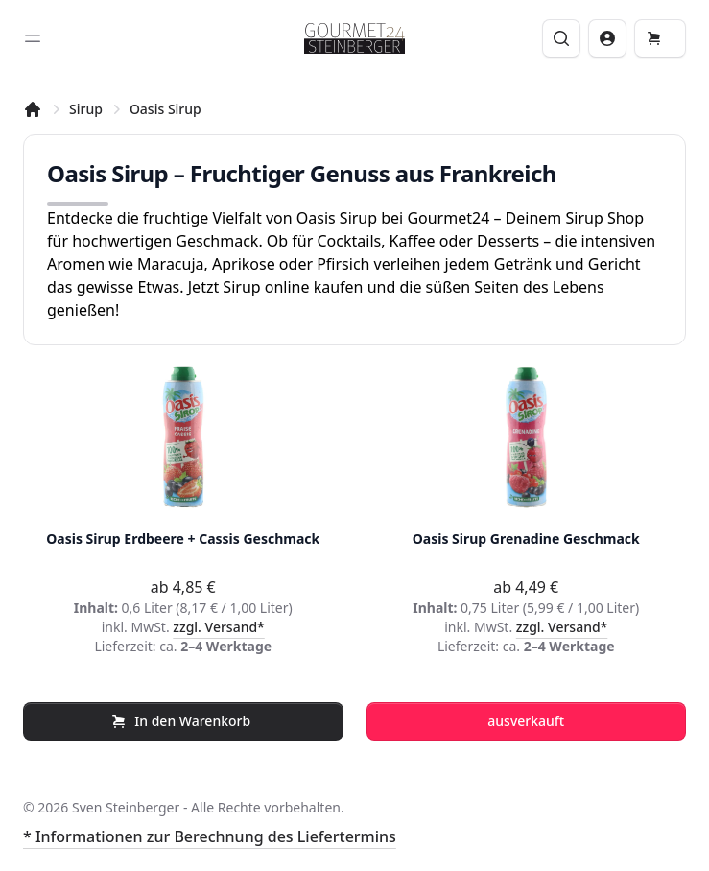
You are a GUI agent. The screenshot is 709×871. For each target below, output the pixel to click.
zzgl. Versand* (219, 627)
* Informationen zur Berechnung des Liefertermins (209, 836)
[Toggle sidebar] (32, 38)
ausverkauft (525, 721)
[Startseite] (32, 109)
